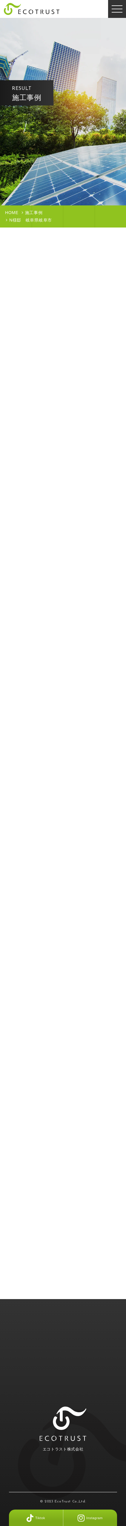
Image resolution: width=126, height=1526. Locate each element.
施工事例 (34, 212)
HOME (12, 212)
